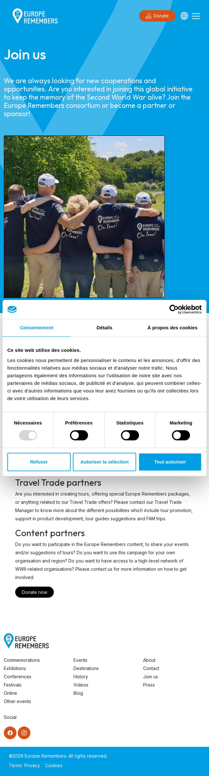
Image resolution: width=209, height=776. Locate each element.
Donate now (34, 592)
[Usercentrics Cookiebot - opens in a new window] (174, 309)
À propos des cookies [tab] (173, 327)
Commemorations (22, 660)
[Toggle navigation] (196, 16)
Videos (80, 684)
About (149, 660)
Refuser (39, 461)
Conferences (17, 676)
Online (10, 693)
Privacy (32, 765)
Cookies (53, 765)
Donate (157, 16)
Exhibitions (15, 668)
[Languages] (184, 16)
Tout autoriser (170, 461)
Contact (151, 668)
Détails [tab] (104, 327)
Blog (78, 693)
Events (80, 660)
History (80, 676)
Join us (150, 676)
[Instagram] (24, 733)
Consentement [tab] (36, 327)
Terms (15, 765)
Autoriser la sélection (104, 461)
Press (149, 684)
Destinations (86, 668)
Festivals (13, 684)
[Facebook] (10, 733)
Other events (17, 701)
